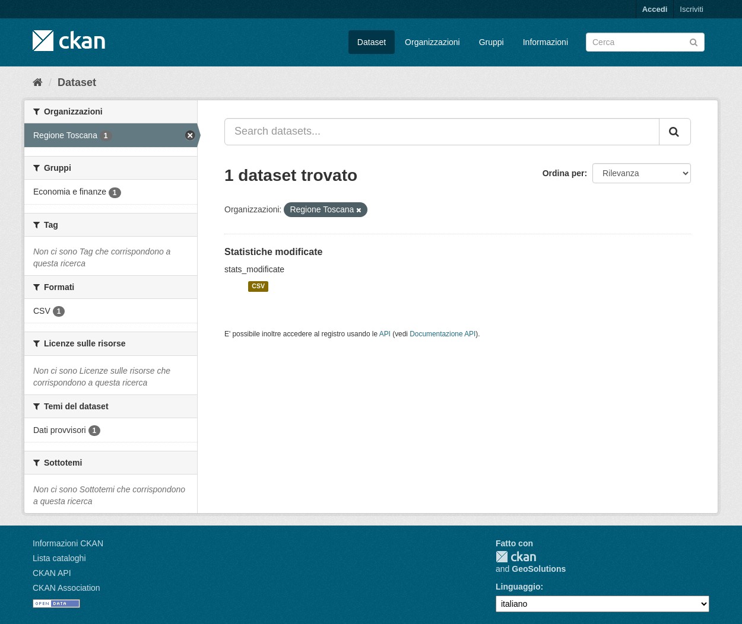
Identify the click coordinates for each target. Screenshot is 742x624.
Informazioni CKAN (68, 543)
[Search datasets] (645, 42)
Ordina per (564, 173)
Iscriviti (691, 9)
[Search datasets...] (441, 131)
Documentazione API (442, 334)
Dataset (371, 42)
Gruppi (491, 42)
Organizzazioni (432, 42)
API (385, 334)
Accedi (655, 9)
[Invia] (694, 41)
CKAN (516, 556)
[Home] (38, 82)
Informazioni (545, 42)
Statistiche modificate (273, 252)
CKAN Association (66, 588)
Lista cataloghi (59, 558)
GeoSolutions (539, 569)
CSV (258, 286)
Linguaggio (518, 586)
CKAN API (52, 573)
